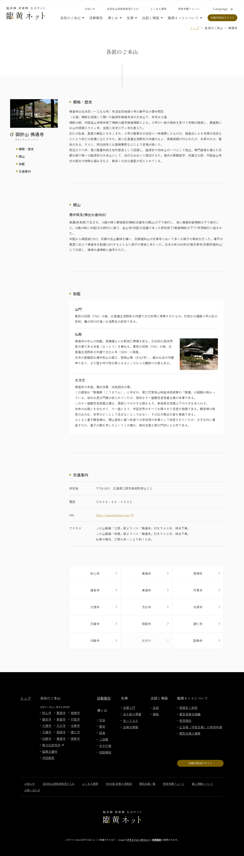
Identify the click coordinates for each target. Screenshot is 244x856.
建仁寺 (75, 732)
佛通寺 (61, 738)
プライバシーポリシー (138, 839)
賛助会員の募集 (190, 733)
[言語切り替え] (222, 8)
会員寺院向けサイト (222, 17)
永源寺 (75, 725)
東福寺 (61, 719)
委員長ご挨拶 (188, 707)
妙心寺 (46, 712)
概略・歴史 (26, 149)
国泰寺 (75, 738)
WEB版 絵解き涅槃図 (119, 784)
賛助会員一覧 (147, 784)
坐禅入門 (129, 707)
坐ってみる (130, 720)
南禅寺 (75, 712)
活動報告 (96, 17)
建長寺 (46, 719)
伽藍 (22, 164)
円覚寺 (75, 719)
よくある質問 (158, 9)
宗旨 (102, 720)
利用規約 (185, 720)
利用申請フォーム (188, 9)
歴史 (102, 726)
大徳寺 (46, 725)
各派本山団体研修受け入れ (123, 9)
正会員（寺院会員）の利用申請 (200, 727)
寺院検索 (48, 757)
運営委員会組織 (190, 714)
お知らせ (89, 9)
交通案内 (25, 171)
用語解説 (105, 752)
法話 (156, 707)
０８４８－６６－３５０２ (114, 501)
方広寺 (61, 725)
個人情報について (202, 784)
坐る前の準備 (132, 714)
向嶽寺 (46, 738)
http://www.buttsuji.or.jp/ (113, 515)
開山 (22, 156)
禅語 (156, 714)
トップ (194, 28)
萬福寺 (61, 712)
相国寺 (61, 732)
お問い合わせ (32, 790)
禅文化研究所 (53, 745)
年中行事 (105, 745)
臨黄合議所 (49, 751)
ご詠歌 (103, 739)
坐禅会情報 (130, 727)
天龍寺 (46, 732)
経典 (102, 732)
